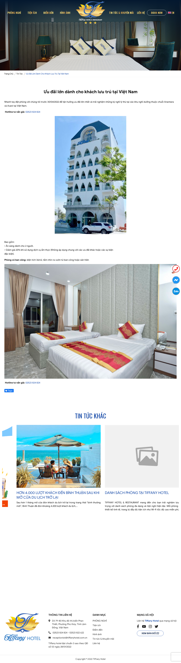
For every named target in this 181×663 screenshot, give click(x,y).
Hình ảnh (65, 13)
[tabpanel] (46, 474)
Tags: (9, 390)
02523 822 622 (76, 632)
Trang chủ (8, 74)
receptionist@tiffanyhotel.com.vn (70, 637)
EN (171, 13)
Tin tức (19, 74)
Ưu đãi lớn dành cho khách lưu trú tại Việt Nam (47, 74)
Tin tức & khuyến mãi (121, 13)
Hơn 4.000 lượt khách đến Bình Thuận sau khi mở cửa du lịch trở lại (134, 495)
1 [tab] (87, 528)
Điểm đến (48, 13)
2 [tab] (90, 528)
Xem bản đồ (150, 633)
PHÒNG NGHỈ (14, 13)
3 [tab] (94, 528)
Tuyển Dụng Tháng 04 (23, 514)
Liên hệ (141, 13)
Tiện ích (32, 13)
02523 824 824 (32, 112)
